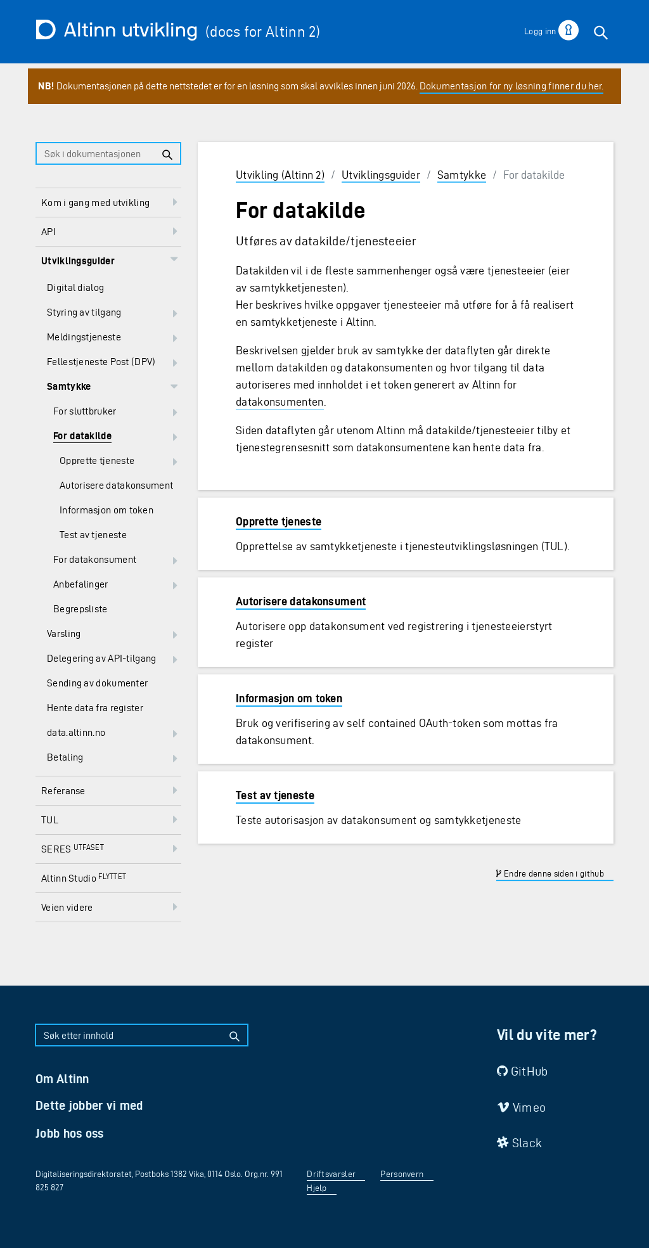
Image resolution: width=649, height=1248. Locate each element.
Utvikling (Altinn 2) (280, 175)
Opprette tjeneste (278, 521)
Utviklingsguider (381, 175)
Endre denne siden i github (549, 873)
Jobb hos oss (69, 1133)
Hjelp (317, 1188)
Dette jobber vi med (89, 1105)
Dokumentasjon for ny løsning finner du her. (512, 85)
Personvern (401, 1174)
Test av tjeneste (275, 795)
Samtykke (461, 175)
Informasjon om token (289, 698)
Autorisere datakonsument (301, 601)
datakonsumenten (280, 402)
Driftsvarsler (331, 1174)
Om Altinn (62, 1079)
